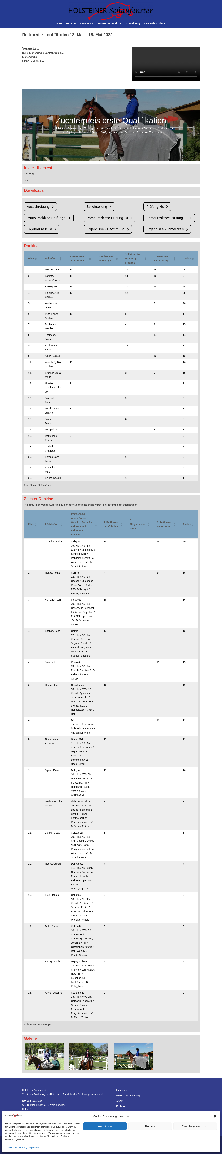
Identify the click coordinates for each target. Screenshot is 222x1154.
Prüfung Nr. (155, 207)
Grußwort (121, 1106)
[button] (215, 1116)
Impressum (34, 1147)
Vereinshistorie (153, 23)
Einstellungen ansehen (195, 1126)
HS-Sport (85, 23)
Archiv (119, 1100)
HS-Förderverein (108, 23)
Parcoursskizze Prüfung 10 (107, 218)
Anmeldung (133, 23)
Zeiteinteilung (97, 207)
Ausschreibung (38, 207)
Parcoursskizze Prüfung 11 (167, 218)
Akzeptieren (105, 1126)
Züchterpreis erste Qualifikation (111, 122)
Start (59, 23)
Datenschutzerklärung (17, 1147)
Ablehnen (149, 1126)
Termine (71, 23)
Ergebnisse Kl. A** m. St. (106, 229)
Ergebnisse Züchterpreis (165, 229)
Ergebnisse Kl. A (39, 229)
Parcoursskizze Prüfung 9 (46, 218)
